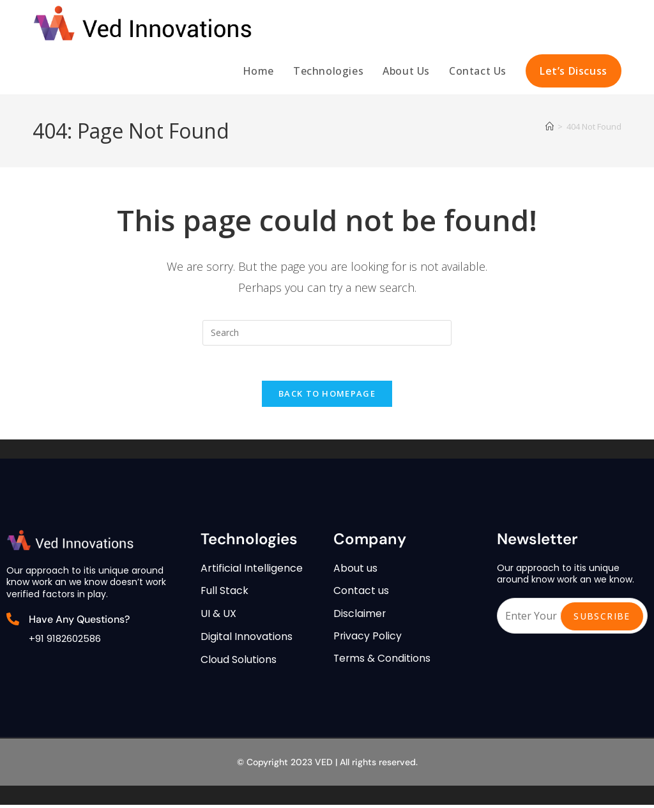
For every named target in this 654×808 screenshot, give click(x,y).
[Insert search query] (327, 333)
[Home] (549, 126)
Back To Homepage (327, 397)
